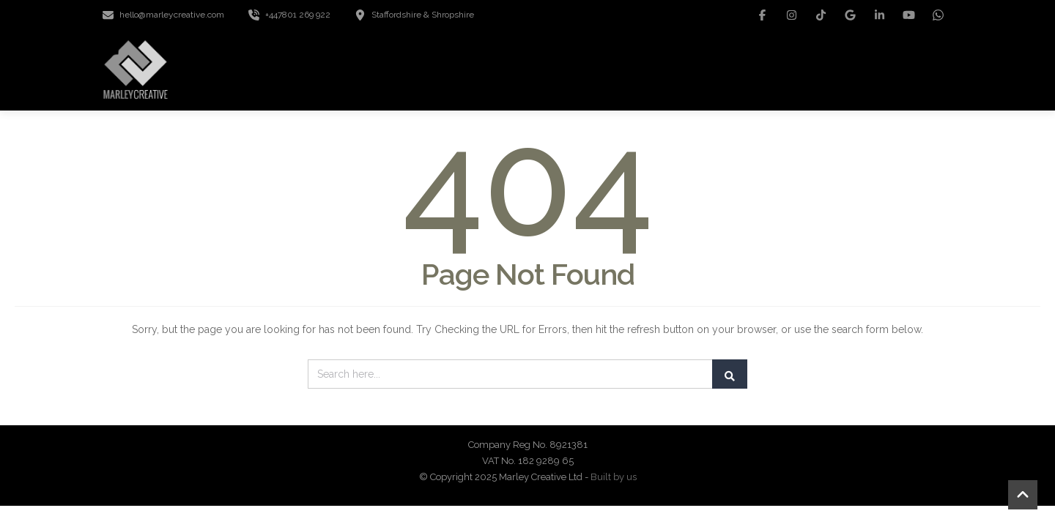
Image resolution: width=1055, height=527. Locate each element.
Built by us (614, 476)
